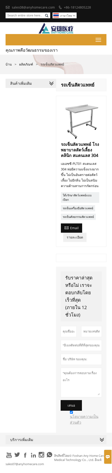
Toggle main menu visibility (99, 38)
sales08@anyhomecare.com (33, 7)
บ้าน (9, 64)
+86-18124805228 (77, 7)
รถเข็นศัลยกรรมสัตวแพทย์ (78, 217)
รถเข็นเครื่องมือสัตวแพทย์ (78, 208)
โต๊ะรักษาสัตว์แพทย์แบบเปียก (77, 197)
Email (71, 227)
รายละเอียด (75, 237)
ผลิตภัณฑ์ (26, 64)
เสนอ (71, 405)
